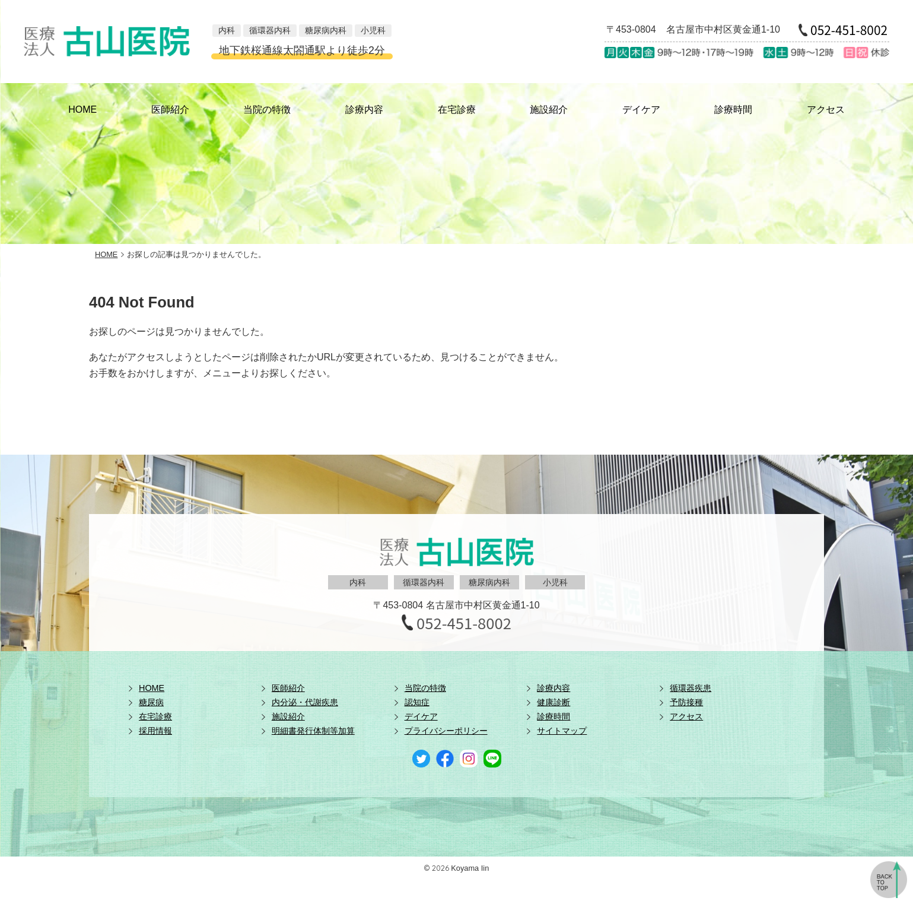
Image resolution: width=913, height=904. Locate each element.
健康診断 (553, 702)
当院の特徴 (267, 109)
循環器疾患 (690, 688)
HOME (82, 109)
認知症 (417, 702)
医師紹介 (170, 109)
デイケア (641, 109)
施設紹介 (549, 109)
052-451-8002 (848, 30)
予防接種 (686, 702)
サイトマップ (562, 730)
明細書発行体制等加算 (313, 730)
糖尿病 (151, 702)
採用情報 (155, 730)
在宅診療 (457, 109)
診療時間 (733, 109)
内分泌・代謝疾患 (305, 702)
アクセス (826, 109)
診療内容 (364, 109)
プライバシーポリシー (446, 730)
